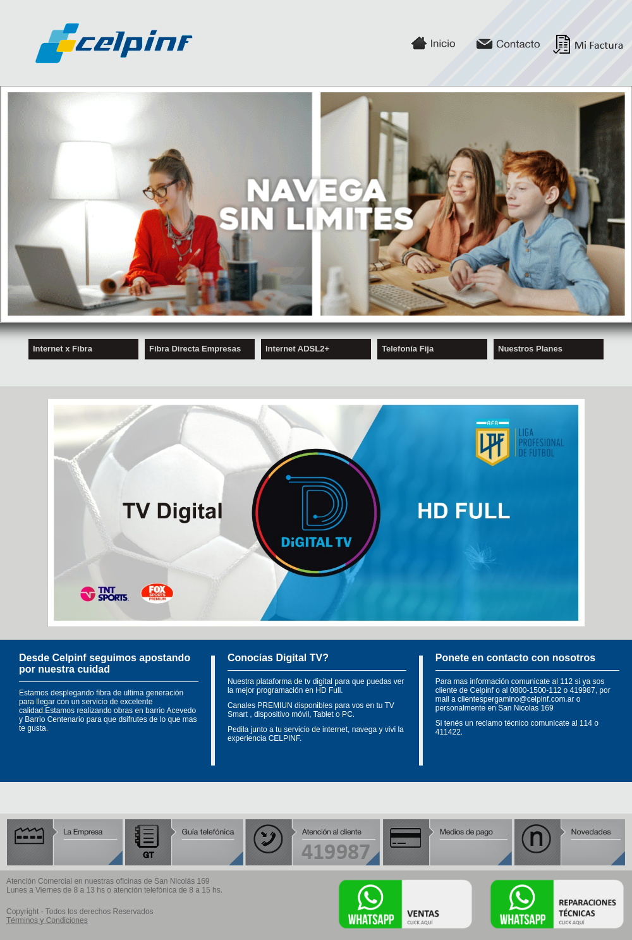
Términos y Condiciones (47, 920)
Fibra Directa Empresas (195, 346)
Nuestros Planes (530, 346)
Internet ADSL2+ (297, 346)
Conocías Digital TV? (278, 657)
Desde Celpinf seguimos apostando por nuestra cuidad (104, 663)
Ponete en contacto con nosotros (515, 657)
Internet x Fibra (62, 346)
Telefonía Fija (408, 346)
